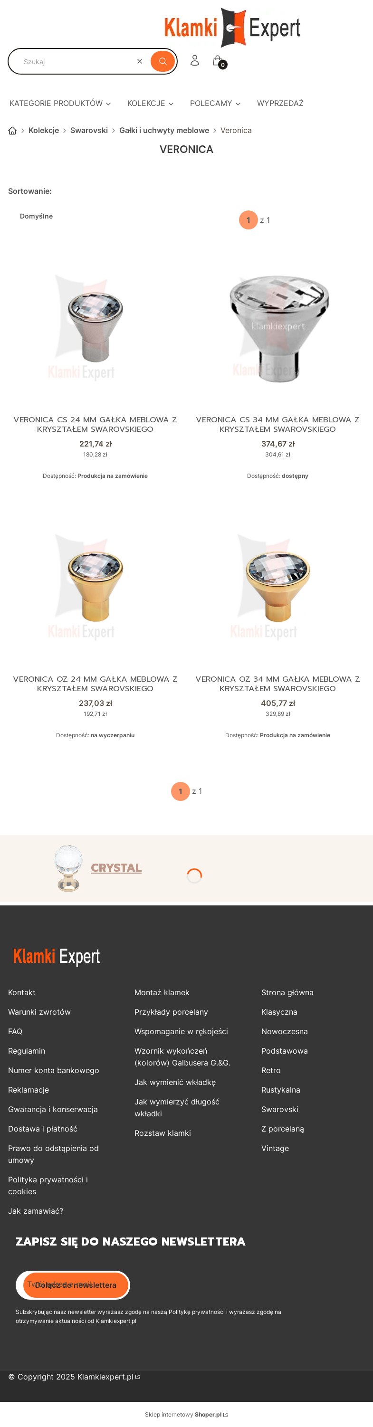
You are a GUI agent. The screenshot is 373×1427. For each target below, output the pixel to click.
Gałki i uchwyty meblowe (164, 130)
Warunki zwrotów (39, 1012)
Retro (271, 1070)
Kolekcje (44, 130)
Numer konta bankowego (53, 1070)
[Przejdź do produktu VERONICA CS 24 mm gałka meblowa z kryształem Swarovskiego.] (95, 327)
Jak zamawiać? (35, 1211)
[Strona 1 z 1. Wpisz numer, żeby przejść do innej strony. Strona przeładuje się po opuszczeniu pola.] (248, 219)
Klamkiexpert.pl (105, 1376)
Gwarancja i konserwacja (53, 1109)
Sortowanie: (30, 191)
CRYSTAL (116, 867)
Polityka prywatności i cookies (48, 1185)
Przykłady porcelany (171, 1012)
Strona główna (12, 130)
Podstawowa (284, 1051)
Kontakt (22, 992)
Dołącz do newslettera (75, 1285)
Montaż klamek (162, 992)
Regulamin (26, 1051)
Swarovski (89, 130)
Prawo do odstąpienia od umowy (53, 1154)
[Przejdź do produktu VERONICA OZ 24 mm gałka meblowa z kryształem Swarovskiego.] (95, 586)
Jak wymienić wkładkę (175, 1082)
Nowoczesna (284, 1031)
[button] (163, 61)
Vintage (275, 1148)
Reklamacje (28, 1089)
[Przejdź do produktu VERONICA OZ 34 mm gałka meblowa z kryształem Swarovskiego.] (277, 586)
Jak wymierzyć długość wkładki (177, 1107)
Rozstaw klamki (162, 1133)
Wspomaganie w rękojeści (181, 1031)
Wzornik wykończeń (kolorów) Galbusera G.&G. (182, 1056)
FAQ (15, 1031)
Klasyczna (279, 1012)
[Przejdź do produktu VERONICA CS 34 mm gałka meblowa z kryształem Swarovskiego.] (277, 327)
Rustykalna (280, 1089)
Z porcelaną (282, 1128)
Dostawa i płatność (42, 1128)
